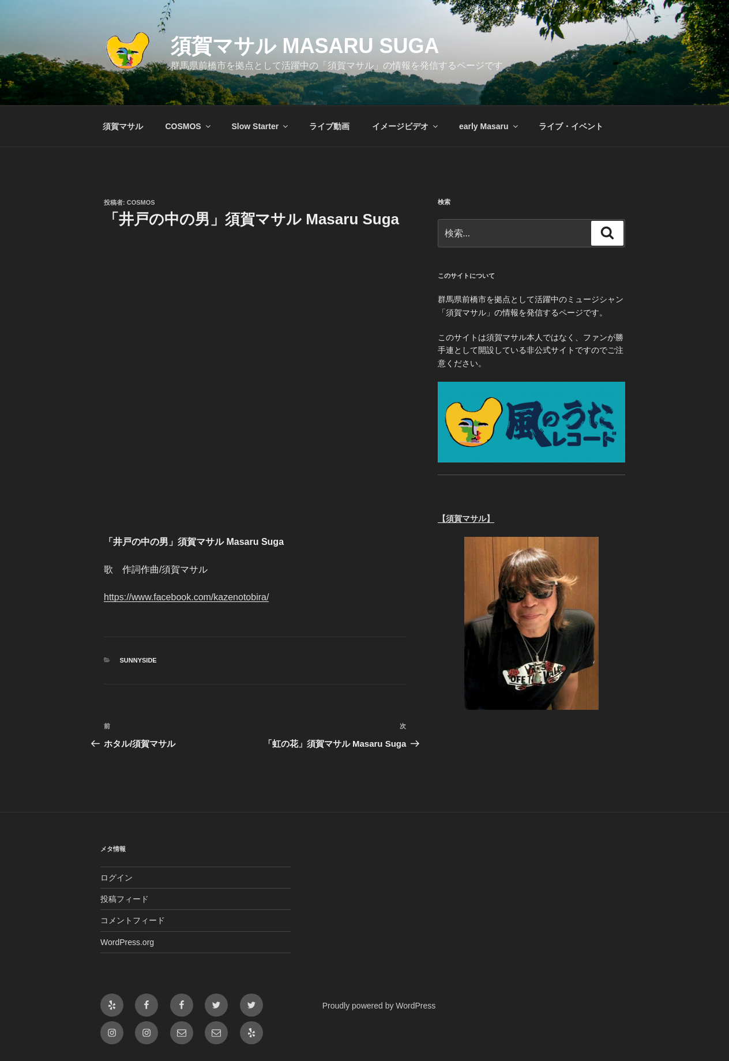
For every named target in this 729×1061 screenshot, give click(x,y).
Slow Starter (261, 126)
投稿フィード (124, 899)
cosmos (141, 202)
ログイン (116, 877)
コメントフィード (132, 920)
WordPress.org (127, 942)
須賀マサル (123, 126)
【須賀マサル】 (466, 518)
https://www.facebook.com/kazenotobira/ (186, 597)
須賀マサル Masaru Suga (305, 46)
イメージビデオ (405, 126)
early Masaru (489, 126)
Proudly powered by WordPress (379, 1005)
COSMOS (188, 126)
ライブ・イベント (571, 126)
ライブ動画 (329, 126)
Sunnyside (138, 660)
